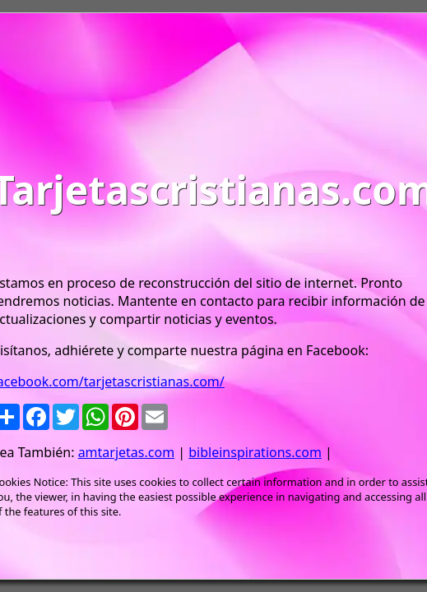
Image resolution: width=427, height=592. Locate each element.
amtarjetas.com (126, 452)
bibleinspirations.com (255, 452)
